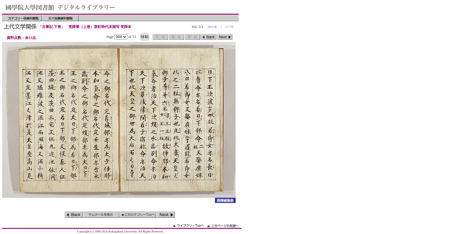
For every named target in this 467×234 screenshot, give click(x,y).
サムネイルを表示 (101, 214)
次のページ (225, 37)
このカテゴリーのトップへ (138, 214)
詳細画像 (225, 200)
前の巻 (212, 27)
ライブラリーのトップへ (188, 225)
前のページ (208, 37)
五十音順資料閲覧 (60, 18)
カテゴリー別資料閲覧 (23, 18)
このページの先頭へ (223, 225)
